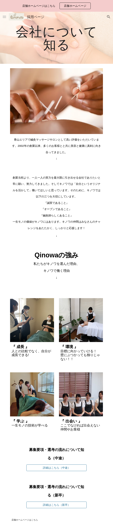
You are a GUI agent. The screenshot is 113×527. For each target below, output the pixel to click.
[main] (56, 37)
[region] (56, 6)
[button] (4, 17)
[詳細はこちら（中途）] (56, 467)
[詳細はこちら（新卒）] (56, 504)
